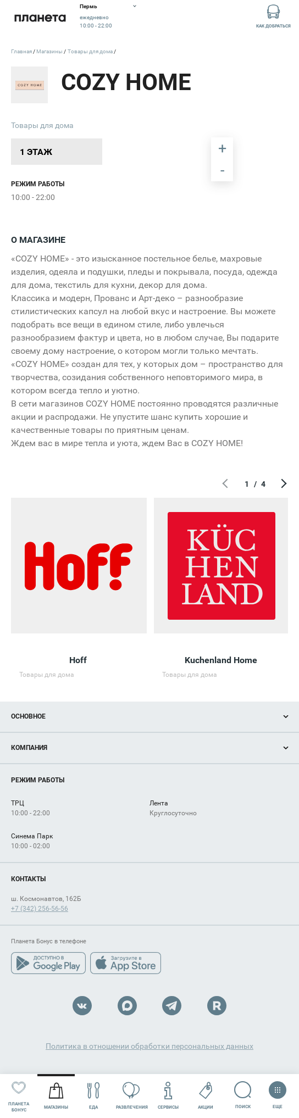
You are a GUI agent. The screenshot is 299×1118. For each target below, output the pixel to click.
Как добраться (273, 16)
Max (127, 1005)
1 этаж (36, 152)
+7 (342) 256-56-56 (39, 909)
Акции (205, 1096)
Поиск (243, 1095)
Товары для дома (42, 125)
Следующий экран (282, 484)
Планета (40, 18)
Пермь (88, 6)
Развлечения (132, 1096)
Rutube (216, 1005)
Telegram (171, 1005)
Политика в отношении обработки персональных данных (149, 1046)
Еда (93, 1096)
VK (82, 1005)
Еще (277, 1091)
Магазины (56, 1096)
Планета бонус (18, 1095)
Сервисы (168, 1096)
